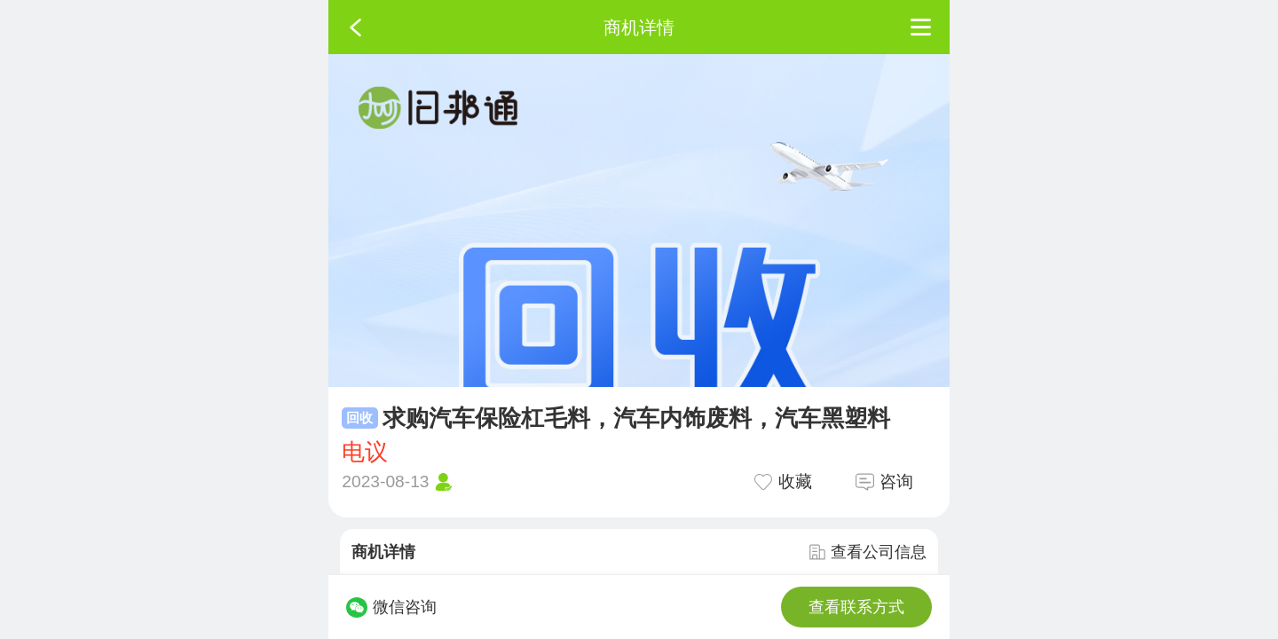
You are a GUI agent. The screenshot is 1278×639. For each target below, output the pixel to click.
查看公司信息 (868, 552)
